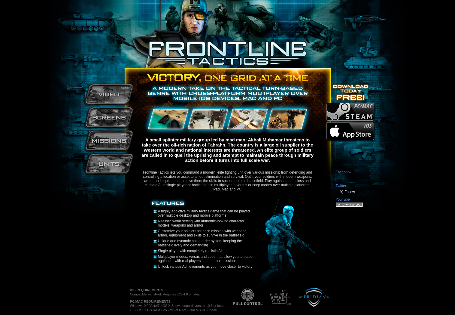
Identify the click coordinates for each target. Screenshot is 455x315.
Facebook (344, 172)
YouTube (343, 199)
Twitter (341, 186)
